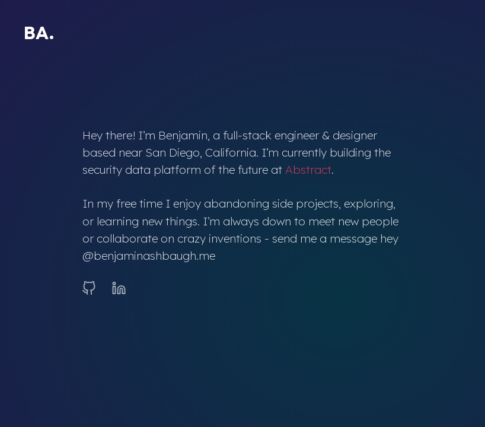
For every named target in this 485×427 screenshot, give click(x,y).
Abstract (308, 169)
